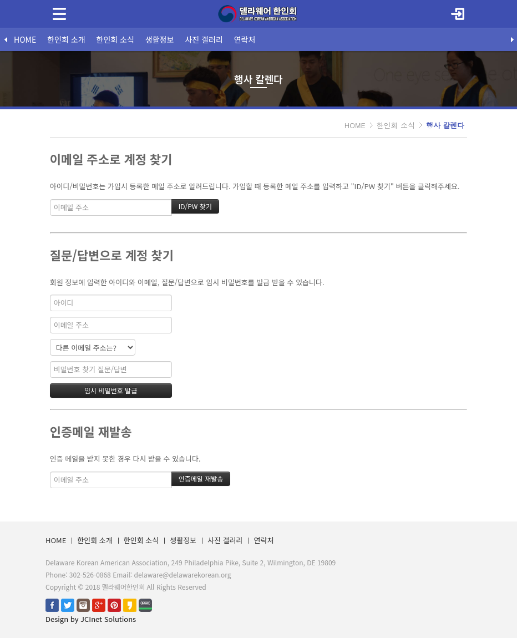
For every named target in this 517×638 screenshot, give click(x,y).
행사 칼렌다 (445, 125)
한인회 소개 (66, 39)
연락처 (245, 39)
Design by (90, 619)
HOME (25, 39)
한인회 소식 (115, 39)
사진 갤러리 (203, 39)
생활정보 (159, 39)
